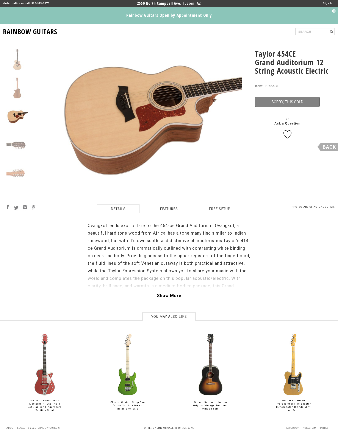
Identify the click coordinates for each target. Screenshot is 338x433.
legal (21, 428)
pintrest (324, 428)
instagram (309, 428)
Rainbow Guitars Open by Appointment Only (169, 15)
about (10, 428)
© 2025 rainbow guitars (44, 428)
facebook (292, 428)
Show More (169, 295)
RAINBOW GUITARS (30, 31)
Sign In (328, 3)
